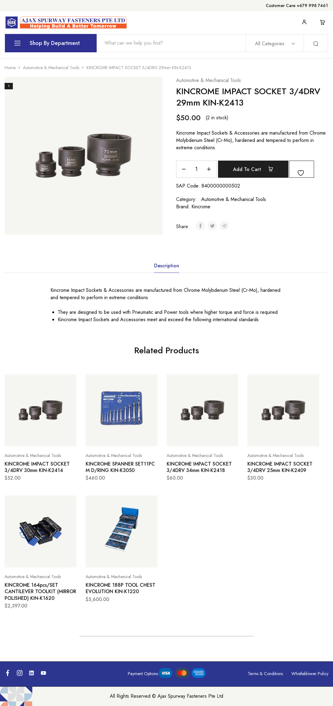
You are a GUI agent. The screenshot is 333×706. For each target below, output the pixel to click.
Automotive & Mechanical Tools (51, 68)
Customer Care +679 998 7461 (297, 5)
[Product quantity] (196, 169)
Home (10, 68)
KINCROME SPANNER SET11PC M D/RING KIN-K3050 (120, 467)
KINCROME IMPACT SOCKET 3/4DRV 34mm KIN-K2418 (199, 467)
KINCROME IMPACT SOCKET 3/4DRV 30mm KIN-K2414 (37, 467)
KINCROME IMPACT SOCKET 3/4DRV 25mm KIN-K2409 (280, 467)
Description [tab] (166, 265)
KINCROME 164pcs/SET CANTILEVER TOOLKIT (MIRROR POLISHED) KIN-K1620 (40, 592)
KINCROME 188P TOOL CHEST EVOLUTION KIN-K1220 (120, 588)
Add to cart (258, 169)
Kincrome (200, 206)
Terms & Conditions (265, 674)
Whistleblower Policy (309, 674)
